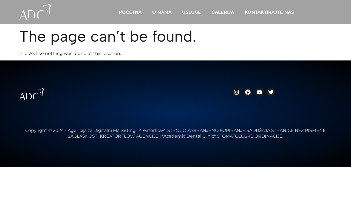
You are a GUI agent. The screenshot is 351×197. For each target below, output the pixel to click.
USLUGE (191, 12)
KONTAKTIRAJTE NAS (269, 12)
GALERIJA (222, 12)
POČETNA (130, 12)
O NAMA (162, 12)
